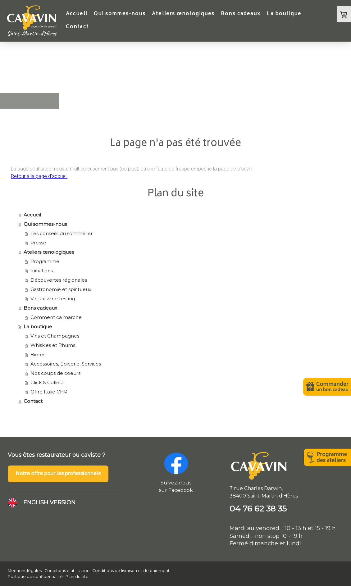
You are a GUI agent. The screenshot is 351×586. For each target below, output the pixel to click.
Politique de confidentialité (35, 576)
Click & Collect (47, 382)
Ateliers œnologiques (183, 14)
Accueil (77, 14)
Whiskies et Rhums (52, 345)
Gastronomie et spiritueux (60, 289)
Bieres (37, 354)
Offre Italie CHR (48, 392)
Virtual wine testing (52, 299)
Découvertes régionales (58, 280)
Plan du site (77, 576)
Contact (77, 27)
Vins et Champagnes (54, 336)
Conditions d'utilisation (66, 570)
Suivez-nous (176, 483)
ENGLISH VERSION (49, 502)
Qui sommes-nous (120, 14)
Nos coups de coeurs (55, 373)
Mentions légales (25, 570)
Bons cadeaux (241, 14)
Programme (44, 261)
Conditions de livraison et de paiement (131, 570)
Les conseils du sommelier (61, 233)
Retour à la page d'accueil (39, 176)
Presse (38, 243)
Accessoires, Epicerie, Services (65, 364)
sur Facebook (176, 490)
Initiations (41, 271)
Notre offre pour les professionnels (58, 474)
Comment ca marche (56, 317)
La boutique (284, 14)
